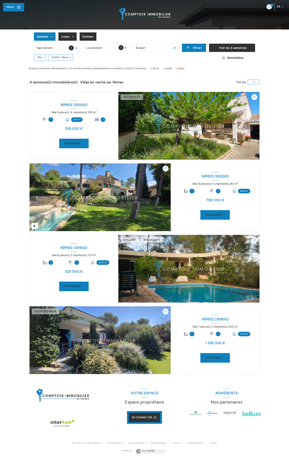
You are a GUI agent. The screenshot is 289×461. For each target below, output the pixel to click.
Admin (177, 443)
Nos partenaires (136, 443)
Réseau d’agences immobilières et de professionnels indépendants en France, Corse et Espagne (87, 68)
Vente (155, 68)
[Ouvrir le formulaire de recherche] (194, 48)
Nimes (169, 68)
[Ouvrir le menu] (13, 7)
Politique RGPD (194, 443)
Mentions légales (159, 443)
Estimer (88, 36)
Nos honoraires (114, 443)
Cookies (213, 443)
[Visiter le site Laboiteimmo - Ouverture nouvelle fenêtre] (150, 451)
